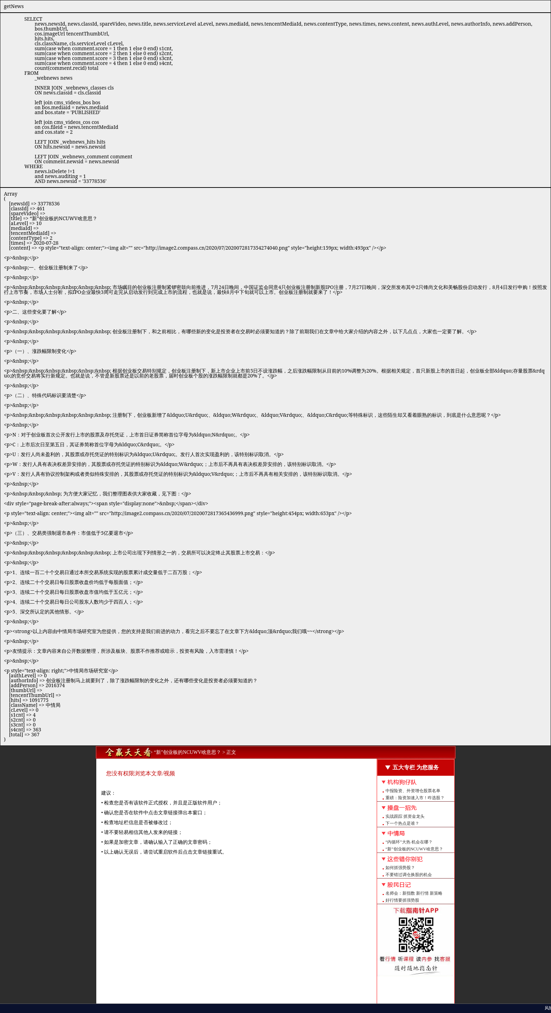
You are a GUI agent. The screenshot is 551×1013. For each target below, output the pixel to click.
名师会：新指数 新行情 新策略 (413, 893)
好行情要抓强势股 (402, 900)
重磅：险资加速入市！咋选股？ (415, 797)
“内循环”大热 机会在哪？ (409, 842)
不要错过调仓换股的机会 (408, 874)
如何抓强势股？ (400, 867)
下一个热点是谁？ (402, 823)
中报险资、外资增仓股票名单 (412, 790)
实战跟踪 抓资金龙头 (404, 816)
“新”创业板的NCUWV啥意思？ (414, 849)
